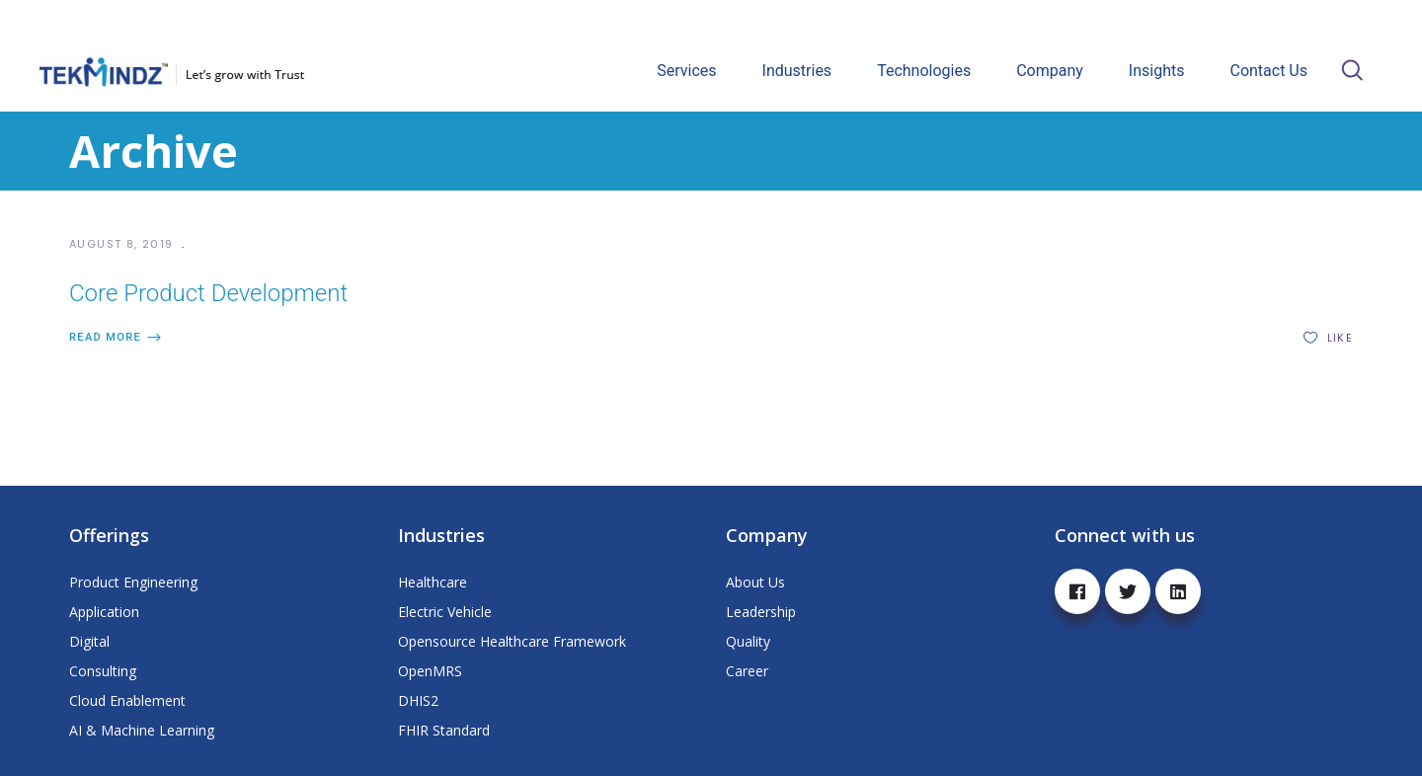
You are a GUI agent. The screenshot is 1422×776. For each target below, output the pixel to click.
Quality (748, 641)
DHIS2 (418, 700)
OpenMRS (430, 670)
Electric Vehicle (445, 611)
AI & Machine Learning (141, 730)
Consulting (102, 670)
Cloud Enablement (127, 700)
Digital (89, 641)
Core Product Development (208, 293)
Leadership (761, 611)
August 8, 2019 (123, 244)
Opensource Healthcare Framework (512, 641)
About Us (755, 582)
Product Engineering (133, 582)
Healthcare (432, 582)
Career (747, 670)
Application (104, 611)
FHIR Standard (444, 730)
